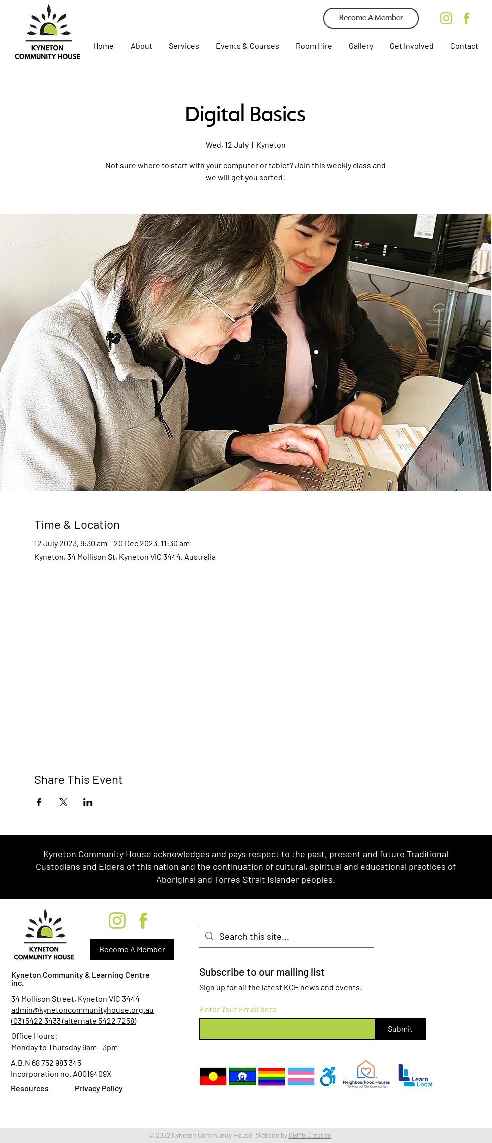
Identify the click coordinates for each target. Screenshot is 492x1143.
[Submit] (400, 1029)
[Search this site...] (285, 936)
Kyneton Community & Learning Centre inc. (80, 978)
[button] (183, 45)
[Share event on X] (63, 802)
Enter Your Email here (238, 1009)
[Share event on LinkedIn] (88, 802)
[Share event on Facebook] (39, 802)
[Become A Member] (371, 18)
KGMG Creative (310, 1135)
